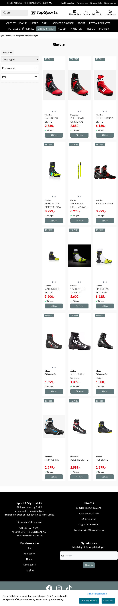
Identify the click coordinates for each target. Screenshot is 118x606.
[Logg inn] (74, 12)
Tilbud (91, 28)
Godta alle (108, 600)
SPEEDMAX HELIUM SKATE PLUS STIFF (78, 205)
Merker (104, 28)
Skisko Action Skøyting (77, 376)
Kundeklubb (110, 3)
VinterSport (10, 36)
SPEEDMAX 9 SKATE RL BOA (53, 205)
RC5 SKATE (102, 459)
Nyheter (76, 28)
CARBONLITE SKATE (52, 290)
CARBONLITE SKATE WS (77, 290)
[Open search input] (86, 13)
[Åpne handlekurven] (110, 12)
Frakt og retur (67, 3)
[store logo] (44, 12)
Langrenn (20, 36)
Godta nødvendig (89, 600)
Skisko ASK (51, 374)
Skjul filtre (7, 52)
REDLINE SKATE (104, 203)
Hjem (2, 36)
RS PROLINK (52, 459)
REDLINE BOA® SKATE (104, 119)
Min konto (29, 553)
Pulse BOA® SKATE (51, 119)
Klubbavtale (96, 3)
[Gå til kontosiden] (97, 12)
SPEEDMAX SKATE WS (102, 290)
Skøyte (35, 36)
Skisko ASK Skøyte (102, 376)
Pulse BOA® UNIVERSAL (77, 119)
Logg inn (29, 570)
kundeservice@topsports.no (89, 529)
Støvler (28, 36)
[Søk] (14, 13)
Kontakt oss (82, 3)
